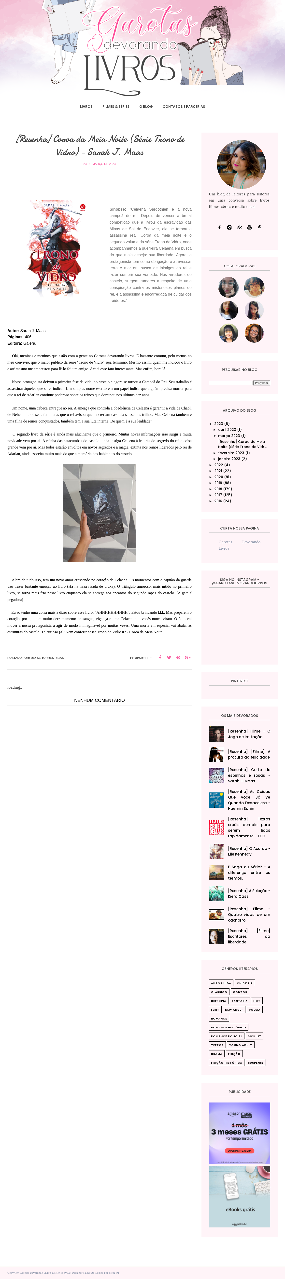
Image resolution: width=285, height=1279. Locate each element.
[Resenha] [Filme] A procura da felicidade (249, 754)
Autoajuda (221, 983)
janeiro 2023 (229, 458)
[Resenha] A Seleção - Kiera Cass (249, 893)
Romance (219, 1018)
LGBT (215, 1010)
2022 (218, 465)
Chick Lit (245, 983)
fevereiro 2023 (231, 452)
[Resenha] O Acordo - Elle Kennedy (249, 851)
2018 (218, 489)
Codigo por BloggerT (107, 1272)
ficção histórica (226, 1063)
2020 (218, 477)
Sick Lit (254, 1036)
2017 (218, 494)
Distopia (218, 1001)
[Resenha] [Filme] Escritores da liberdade (249, 936)
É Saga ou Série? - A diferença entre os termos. (249, 872)
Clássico (219, 992)
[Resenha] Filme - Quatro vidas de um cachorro (249, 914)
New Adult (234, 1010)
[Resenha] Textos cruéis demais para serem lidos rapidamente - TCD (249, 827)
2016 (218, 501)
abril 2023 (227, 429)
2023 (218, 423)
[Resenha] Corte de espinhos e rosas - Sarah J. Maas (249, 775)
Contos (240, 992)
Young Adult (240, 1045)
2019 (218, 482)
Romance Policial (226, 1036)
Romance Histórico (228, 1027)
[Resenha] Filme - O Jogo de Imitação (249, 734)
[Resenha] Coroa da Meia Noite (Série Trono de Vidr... (242, 444)
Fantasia (240, 1001)
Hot (256, 1001)
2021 (218, 470)
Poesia (254, 1010)
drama (216, 1054)
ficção (234, 1054)
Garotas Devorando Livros (35, 1272)
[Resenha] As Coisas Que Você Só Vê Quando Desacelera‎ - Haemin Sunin (249, 800)
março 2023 (229, 435)
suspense (256, 1063)
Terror (217, 1045)
